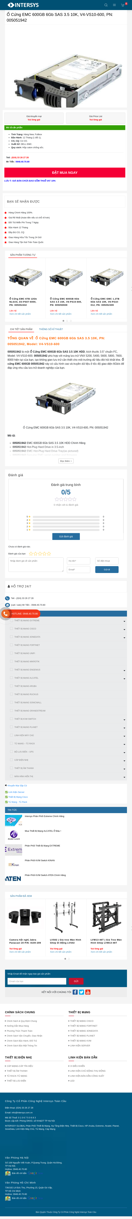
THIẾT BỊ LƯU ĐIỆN (16, 1081)
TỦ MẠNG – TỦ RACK (24, 743)
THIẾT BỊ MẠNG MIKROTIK (26, 661)
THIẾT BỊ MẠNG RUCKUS (26, 694)
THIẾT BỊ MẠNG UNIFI (24, 653)
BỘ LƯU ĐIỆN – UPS (24, 752)
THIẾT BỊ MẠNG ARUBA (25, 686)
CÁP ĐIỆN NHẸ (21, 760)
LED (72, 1081)
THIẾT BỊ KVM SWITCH (25, 719)
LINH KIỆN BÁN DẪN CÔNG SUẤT (87, 1076)
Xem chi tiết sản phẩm (20, 314)
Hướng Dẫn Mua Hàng (18, 1026)
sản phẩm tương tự (22, 255)
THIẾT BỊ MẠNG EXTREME (26, 620)
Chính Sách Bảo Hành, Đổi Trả (22, 1040)
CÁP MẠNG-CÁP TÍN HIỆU (20, 1066)
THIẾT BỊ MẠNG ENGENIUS (27, 670)
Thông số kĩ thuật (51, 329)
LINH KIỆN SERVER (80, 1045)
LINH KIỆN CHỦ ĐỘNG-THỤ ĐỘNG (88, 1071)
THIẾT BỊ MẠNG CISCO (25, 629)
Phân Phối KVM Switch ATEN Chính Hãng (45, 875)
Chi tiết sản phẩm (21, 329)
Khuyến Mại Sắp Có (17, 785)
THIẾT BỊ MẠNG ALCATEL (26, 678)
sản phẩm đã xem (21, 896)
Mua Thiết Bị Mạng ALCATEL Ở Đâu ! (43, 831)
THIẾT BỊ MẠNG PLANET (26, 727)
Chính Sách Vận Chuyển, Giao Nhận (24, 1035)
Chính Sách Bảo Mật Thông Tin (22, 1045)
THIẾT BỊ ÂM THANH (24, 768)
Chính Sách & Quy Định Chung (22, 1021)
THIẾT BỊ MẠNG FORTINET (27, 645)
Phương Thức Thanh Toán (19, 1031)
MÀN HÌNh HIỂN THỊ (23, 776)
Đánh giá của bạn (16, 553)
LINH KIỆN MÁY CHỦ (24, 735)
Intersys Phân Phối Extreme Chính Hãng (44, 816)
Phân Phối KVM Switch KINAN (40, 860)
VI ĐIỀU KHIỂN (77, 1066)
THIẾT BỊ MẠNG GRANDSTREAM (29, 711)
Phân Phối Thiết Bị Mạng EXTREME (42, 845)
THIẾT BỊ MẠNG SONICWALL (28, 702)
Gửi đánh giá (66, 536)
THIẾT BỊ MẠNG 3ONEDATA (27, 637)
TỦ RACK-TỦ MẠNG (17, 1076)
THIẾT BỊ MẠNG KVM (80, 1040)
